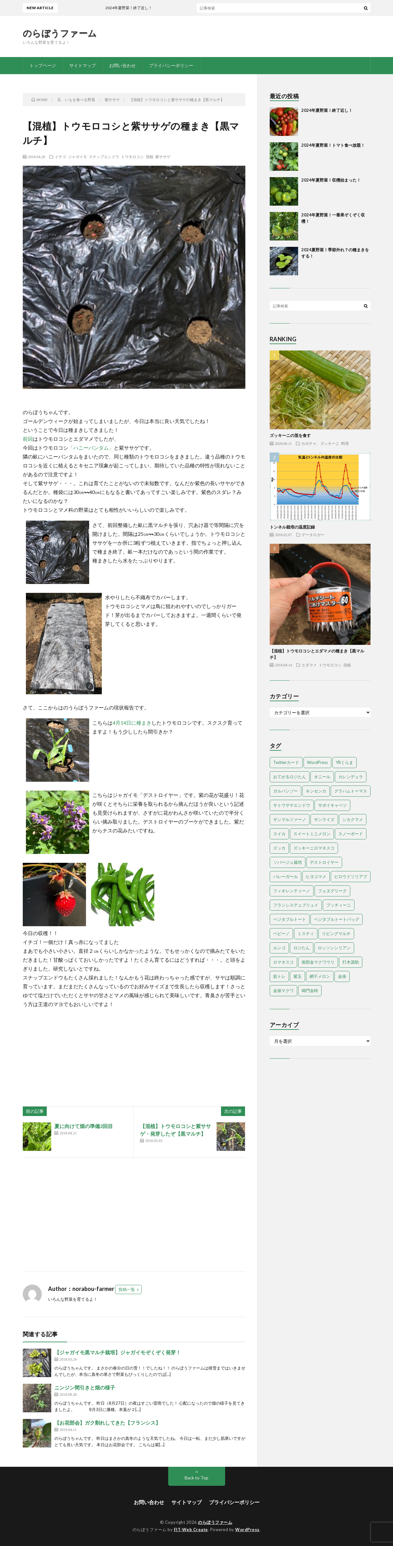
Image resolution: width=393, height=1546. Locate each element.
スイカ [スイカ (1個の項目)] (279, 833)
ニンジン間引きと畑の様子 (84, 1387)
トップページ (42, 65)
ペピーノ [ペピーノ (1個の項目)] (281, 933)
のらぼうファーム (60, 33)
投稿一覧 (127, 1289)
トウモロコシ (132, 156)
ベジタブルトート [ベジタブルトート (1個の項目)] (289, 919)
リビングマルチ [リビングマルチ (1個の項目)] (336, 933)
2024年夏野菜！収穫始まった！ (331, 180)
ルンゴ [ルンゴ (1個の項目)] (279, 947)
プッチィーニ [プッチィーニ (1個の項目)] (338, 905)
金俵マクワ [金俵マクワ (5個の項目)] (283, 990)
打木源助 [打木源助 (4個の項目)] (350, 962)
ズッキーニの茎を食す (290, 435)
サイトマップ (82, 65)
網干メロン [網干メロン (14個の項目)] (320, 976)
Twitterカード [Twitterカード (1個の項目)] (286, 762)
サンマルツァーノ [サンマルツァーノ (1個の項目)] (289, 819)
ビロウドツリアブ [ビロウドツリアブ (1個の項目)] (350, 876)
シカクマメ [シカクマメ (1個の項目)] (352, 819)
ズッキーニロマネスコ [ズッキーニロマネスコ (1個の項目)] (314, 847)
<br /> (42, 1047)
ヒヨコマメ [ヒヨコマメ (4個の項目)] (316, 876)
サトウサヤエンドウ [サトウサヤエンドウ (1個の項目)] (291, 805)
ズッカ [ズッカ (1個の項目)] (279, 847)
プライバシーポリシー (171, 65)
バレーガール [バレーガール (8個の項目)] (285, 876)
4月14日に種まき (132, 723)
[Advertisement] (134, 1214)
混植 (149, 156)
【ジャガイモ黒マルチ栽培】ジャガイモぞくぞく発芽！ (117, 1352)
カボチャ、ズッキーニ (320, 443)
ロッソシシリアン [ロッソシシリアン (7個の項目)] (334, 947)
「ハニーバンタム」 (91, 448)
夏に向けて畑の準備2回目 (83, 1126)
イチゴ (60, 156)
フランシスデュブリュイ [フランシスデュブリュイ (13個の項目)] (295, 905)
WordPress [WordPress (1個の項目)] (317, 762)
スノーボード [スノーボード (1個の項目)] (350, 833)
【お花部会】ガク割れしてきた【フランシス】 (107, 1423)
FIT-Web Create (191, 1529)
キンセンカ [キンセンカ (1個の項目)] (316, 790)
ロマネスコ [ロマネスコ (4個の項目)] (283, 962)
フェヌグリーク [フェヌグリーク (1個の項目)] (332, 890)
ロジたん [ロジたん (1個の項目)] (301, 947)
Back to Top (196, 1477)
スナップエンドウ (104, 156)
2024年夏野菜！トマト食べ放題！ (333, 145)
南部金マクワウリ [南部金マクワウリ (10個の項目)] (318, 962)
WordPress (247, 1529)
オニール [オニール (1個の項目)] (322, 776)
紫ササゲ (162, 156)
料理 (345, 443)
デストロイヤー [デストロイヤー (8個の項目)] (324, 862)
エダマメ (309, 665)
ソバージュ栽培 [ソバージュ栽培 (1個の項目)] (287, 862)
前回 (28, 439)
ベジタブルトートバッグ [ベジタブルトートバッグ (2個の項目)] (336, 919)
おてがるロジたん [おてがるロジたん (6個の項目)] (289, 776)
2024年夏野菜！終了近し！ (327, 110)
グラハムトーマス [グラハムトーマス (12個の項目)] (350, 790)
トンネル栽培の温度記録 (292, 526)
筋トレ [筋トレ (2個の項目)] (279, 976)
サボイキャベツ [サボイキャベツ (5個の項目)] (332, 805)
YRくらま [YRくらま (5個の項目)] (344, 762)
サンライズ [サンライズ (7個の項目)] (324, 819)
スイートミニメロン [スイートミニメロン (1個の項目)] (311, 833)
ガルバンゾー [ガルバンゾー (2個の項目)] (285, 790)
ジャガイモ (77, 156)
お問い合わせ (122, 65)
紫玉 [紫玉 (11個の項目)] (297, 976)
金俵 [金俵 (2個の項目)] (342, 976)
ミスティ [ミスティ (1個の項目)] (306, 933)
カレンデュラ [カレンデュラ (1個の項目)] (350, 776)
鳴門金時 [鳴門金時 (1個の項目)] (310, 990)
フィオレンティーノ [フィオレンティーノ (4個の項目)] (291, 890)
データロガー (313, 534)
